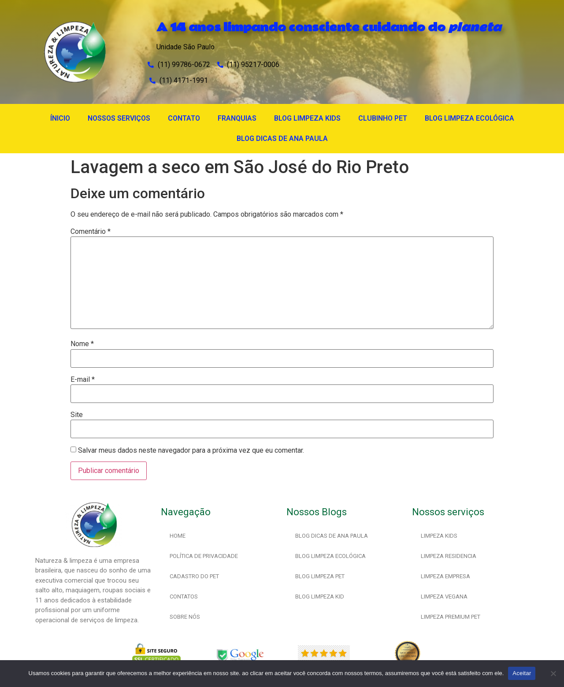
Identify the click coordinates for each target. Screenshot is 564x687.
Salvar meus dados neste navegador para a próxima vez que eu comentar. (191, 450)
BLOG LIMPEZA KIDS (307, 118)
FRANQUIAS (237, 118)
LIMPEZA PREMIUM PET (450, 616)
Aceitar (521, 673)
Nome (82, 343)
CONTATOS (184, 596)
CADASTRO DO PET (194, 576)
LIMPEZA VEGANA (444, 596)
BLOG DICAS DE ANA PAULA (282, 138)
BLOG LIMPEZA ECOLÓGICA (469, 118)
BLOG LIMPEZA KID (319, 596)
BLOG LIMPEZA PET (320, 576)
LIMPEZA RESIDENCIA (448, 556)
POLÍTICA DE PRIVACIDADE (204, 556)
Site (76, 414)
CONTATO (184, 118)
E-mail (82, 379)
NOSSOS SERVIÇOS (119, 118)
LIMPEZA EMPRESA (445, 576)
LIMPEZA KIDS (439, 535)
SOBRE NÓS (185, 616)
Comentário (90, 231)
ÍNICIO (60, 118)
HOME (178, 535)
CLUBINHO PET (382, 118)
